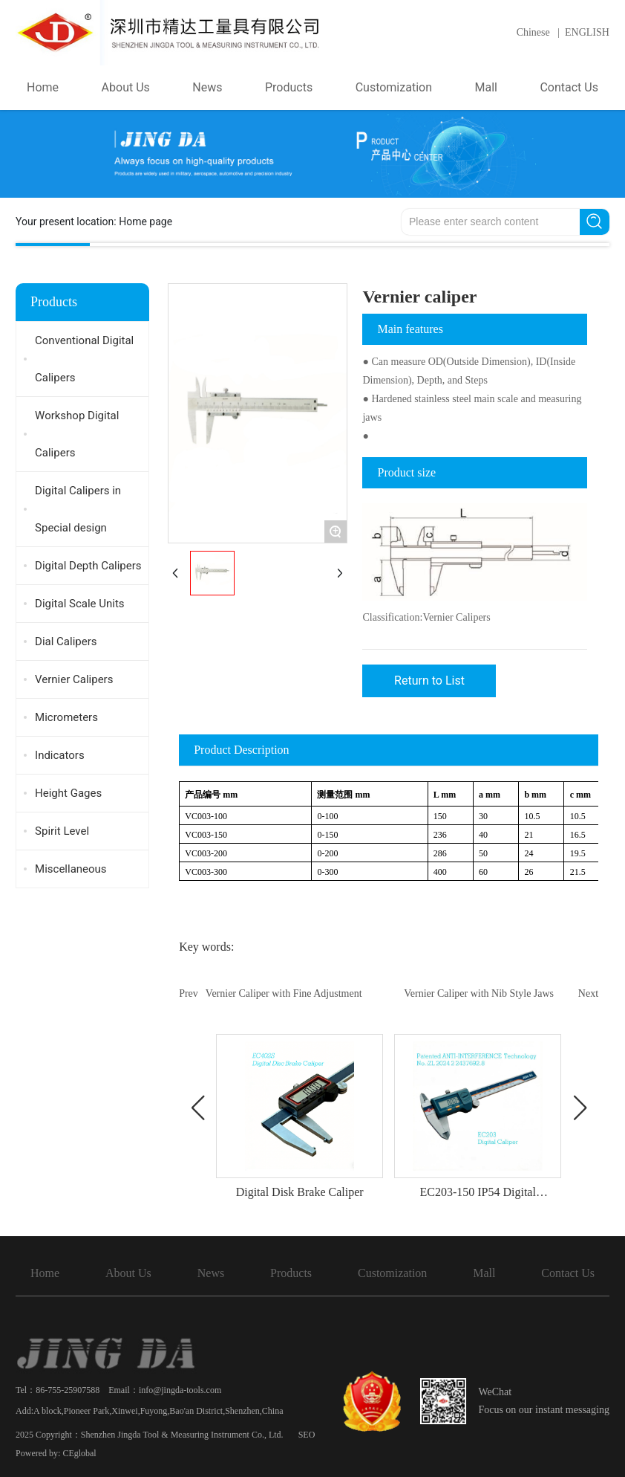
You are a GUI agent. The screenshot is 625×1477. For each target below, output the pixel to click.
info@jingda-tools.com (180, 1390)
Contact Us (568, 1273)
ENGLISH (587, 32)
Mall (484, 1273)
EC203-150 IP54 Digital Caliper (477, 1199)
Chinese (533, 32)
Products (291, 1273)
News (210, 1273)
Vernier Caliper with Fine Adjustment (284, 993)
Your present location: (94, 221)
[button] (197, 1108)
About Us (128, 1273)
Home (44, 1273)
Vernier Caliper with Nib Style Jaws (479, 993)
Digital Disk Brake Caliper (300, 1192)
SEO (306, 1434)
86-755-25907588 (67, 1390)
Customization (392, 1273)
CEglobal (79, 1453)
